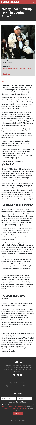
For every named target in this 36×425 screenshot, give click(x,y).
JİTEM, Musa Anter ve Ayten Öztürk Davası (17, 68)
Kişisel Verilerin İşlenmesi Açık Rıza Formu (15, 408)
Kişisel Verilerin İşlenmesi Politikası (17, 386)
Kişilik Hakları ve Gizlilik (17, 383)
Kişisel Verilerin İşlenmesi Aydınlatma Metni (14, 406)
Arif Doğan (6, 74)
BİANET (4, 82)
